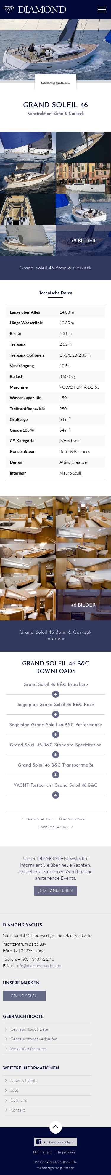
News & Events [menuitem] (20, 1080)
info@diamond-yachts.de (38, 965)
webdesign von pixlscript (55, 1168)
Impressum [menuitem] (66, 1152)
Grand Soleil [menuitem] (24, 995)
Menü (102, 9)
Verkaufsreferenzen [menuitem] (25, 1048)
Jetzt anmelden (55, 891)
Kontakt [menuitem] (14, 1109)
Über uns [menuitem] (15, 1100)
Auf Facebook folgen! (55, 1141)
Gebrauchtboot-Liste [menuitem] (26, 1029)
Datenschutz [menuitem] (42, 1152)
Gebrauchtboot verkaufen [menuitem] (30, 1038)
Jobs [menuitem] (11, 1090)
